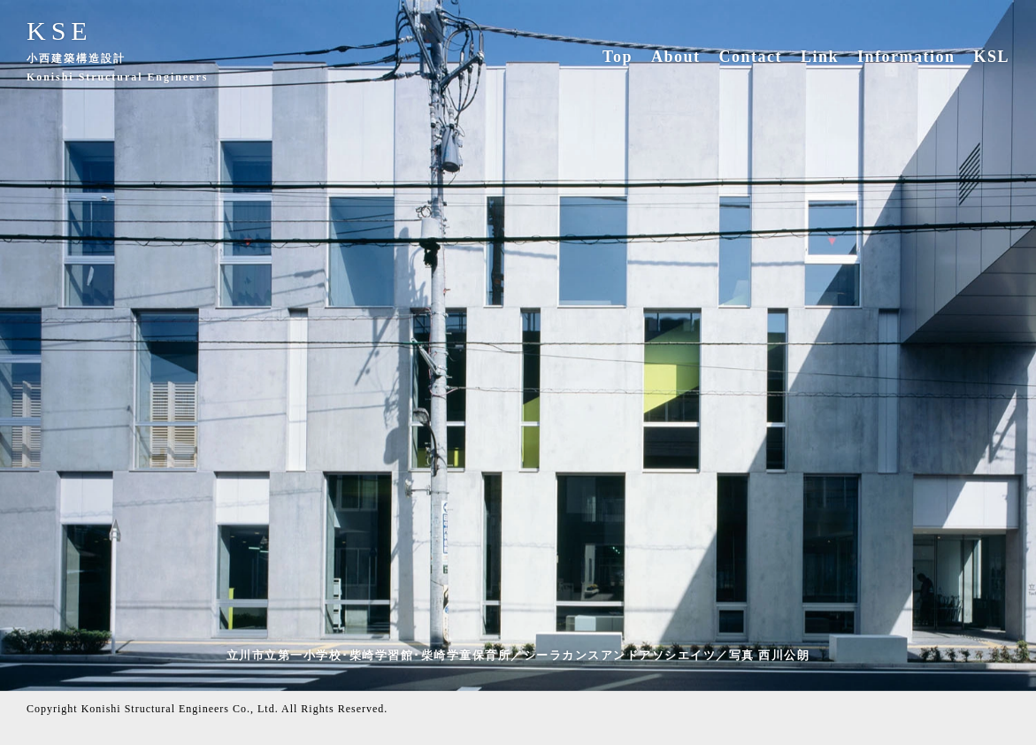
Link (820, 57)
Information (906, 57)
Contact (750, 57)
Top (617, 57)
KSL (991, 57)
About (676, 57)
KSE (60, 30)
